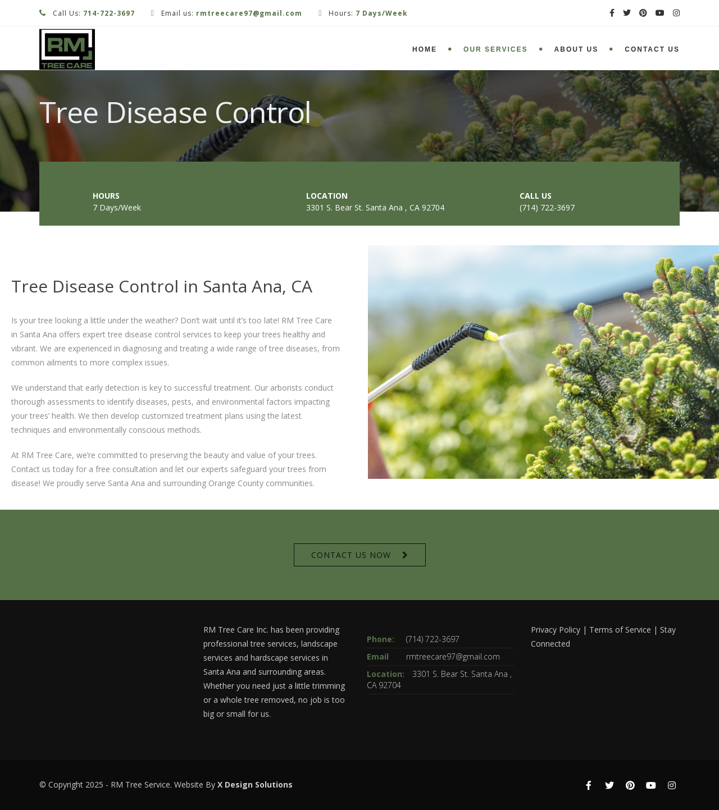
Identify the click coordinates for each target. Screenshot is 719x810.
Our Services (495, 49)
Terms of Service (620, 629)
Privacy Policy (555, 629)
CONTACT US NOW (351, 555)
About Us (576, 49)
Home (424, 49)
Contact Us (652, 49)
